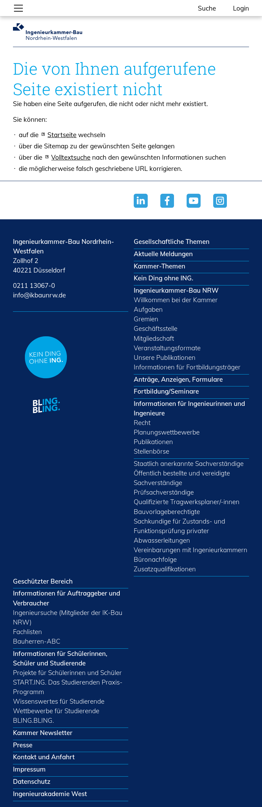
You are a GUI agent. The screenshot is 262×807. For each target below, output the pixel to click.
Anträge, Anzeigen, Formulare (178, 379)
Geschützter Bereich (43, 581)
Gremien (146, 319)
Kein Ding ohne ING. (163, 278)
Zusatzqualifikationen (165, 569)
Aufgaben (148, 309)
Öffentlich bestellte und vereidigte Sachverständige (182, 478)
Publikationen (153, 442)
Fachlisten (27, 632)
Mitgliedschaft (154, 338)
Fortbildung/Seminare (166, 391)
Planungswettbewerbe (167, 432)
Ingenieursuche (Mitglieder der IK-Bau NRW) (67, 617)
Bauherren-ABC (36, 641)
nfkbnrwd (39, 295)
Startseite (61, 135)
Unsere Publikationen (164, 357)
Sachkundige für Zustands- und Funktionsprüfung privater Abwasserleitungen (179, 530)
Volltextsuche (70, 157)
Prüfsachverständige (164, 492)
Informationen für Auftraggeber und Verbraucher (66, 598)
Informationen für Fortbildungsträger (187, 367)
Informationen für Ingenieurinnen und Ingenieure (189, 408)
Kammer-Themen (159, 266)
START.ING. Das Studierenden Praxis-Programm (67, 687)
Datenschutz (31, 781)
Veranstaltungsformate (167, 348)
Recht (142, 423)
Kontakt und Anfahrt (44, 757)
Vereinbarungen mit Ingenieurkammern (190, 550)
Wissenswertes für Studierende (58, 701)
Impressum (29, 769)
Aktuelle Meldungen (163, 254)
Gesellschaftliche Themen (171, 241)
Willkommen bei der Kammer (176, 300)
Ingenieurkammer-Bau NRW (176, 290)
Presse (22, 745)
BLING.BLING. (33, 720)
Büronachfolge (155, 559)
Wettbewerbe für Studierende (56, 711)
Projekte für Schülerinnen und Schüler (67, 673)
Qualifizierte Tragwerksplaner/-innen (186, 502)
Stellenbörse (151, 451)
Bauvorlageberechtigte (167, 512)
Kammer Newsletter (42, 733)
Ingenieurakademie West (50, 794)
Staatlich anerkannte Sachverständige (189, 463)
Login (241, 8)
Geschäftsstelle (155, 328)
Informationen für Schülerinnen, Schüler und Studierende (60, 658)
